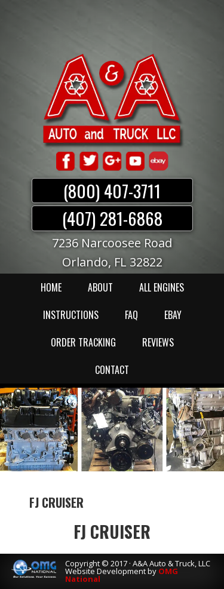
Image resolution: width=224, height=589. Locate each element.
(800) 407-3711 (112, 190)
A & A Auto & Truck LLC (112, 100)
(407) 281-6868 (112, 218)
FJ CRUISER (112, 531)
